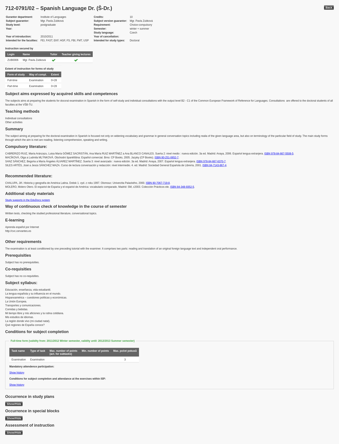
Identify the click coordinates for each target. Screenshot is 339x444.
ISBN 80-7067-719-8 (158, 182)
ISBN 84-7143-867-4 (214, 165)
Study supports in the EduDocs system (27, 200)
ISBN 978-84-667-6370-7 (210, 161)
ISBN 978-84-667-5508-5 (278, 153)
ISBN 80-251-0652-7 (167, 157)
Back (329, 7)
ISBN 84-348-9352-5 (182, 186)
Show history (16, 372)
